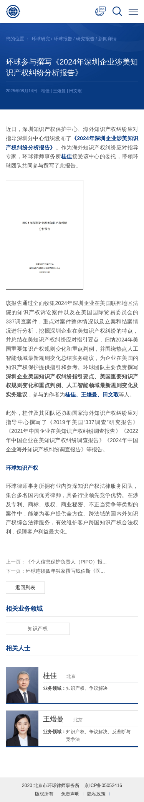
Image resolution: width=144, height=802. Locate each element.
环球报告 (63, 38)
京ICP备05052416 (103, 785)
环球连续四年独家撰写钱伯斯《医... (55, 571)
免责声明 (70, 794)
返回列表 (25, 587)
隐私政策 (96, 794)
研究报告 (85, 38)
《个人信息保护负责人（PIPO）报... (56, 562)
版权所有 (44, 794)
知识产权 (38, 628)
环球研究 (40, 38)
